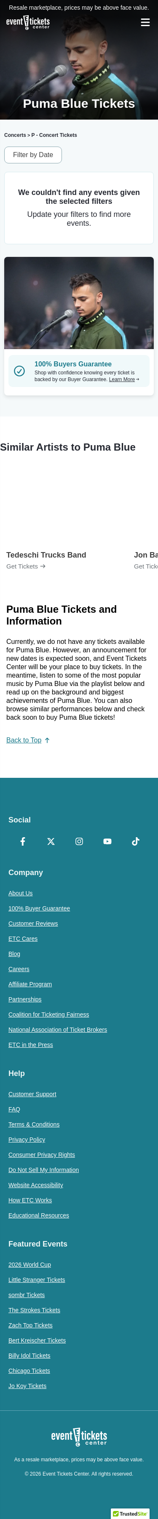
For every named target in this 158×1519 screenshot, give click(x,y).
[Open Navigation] (145, 22)
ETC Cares (22, 938)
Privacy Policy (26, 1139)
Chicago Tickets (29, 1370)
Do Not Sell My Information (43, 1170)
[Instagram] (79, 842)
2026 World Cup (29, 1264)
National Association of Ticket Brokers (57, 1029)
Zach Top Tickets (30, 1325)
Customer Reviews (33, 923)
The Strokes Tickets (34, 1310)
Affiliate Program (30, 984)
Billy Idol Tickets (29, 1355)
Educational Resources (38, 1215)
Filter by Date (33, 154)
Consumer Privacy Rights (41, 1154)
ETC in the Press (30, 1044)
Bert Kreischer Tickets (37, 1340)
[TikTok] (135, 842)
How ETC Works (30, 1200)
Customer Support (32, 1094)
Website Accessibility (35, 1185)
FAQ (14, 1109)
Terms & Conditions (33, 1124)
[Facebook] (22, 842)
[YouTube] (107, 842)
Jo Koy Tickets (27, 1386)
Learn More (124, 379)
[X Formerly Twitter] (51, 842)
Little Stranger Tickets (36, 1279)
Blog (14, 953)
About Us (20, 893)
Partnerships (25, 999)
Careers (18, 969)
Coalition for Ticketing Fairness (48, 1014)
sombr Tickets (26, 1295)
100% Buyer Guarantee (39, 908)
